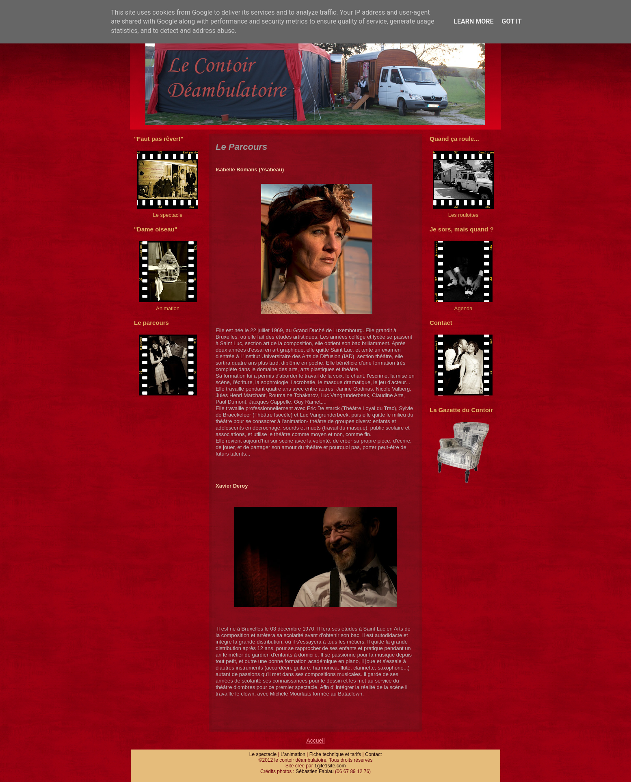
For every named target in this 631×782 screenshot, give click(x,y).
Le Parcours (241, 147)
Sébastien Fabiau (314, 771)
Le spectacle (263, 754)
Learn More (473, 21)
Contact (373, 754)
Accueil (315, 740)
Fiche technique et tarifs (335, 754)
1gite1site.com (330, 766)
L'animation (293, 754)
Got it (511, 21)
